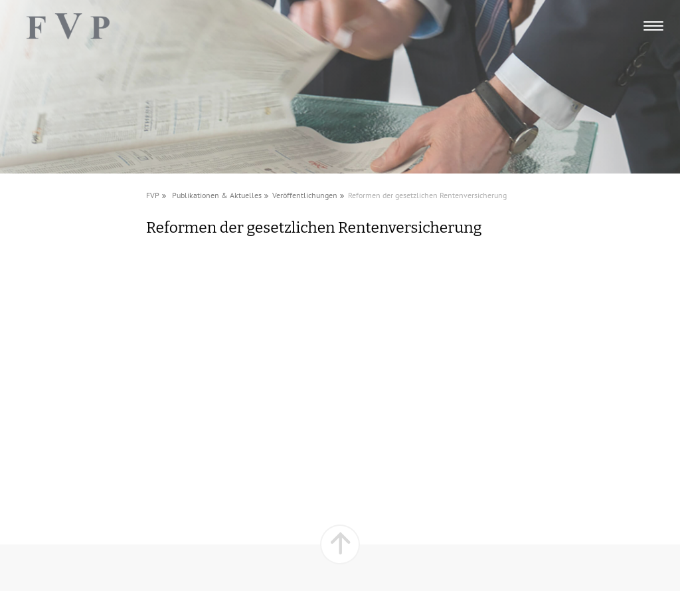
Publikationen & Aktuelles (217, 195)
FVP (152, 195)
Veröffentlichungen (304, 195)
